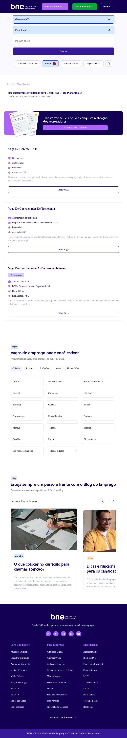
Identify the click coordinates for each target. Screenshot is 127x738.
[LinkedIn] (48, 633)
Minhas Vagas (53, 676)
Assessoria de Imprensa (63, 717)
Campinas (53, 393)
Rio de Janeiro (55, 416)
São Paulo (88, 393)
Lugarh (86, 688)
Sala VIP (15, 688)
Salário (50, 63)
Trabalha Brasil (90, 701)
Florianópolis (90, 439)
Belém (87, 404)
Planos (50, 688)
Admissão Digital (55, 652)
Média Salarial (17, 676)
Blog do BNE (89, 658)
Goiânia (52, 404)
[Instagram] (63, 633)
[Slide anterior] (103, 501)
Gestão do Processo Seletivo (60, 670)
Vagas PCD (93, 63)
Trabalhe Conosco (91, 682)
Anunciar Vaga (54, 658)
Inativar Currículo (19, 670)
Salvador (17, 404)
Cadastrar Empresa (55, 664)
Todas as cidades (56, 451)
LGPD (86, 676)
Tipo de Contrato (27, 63)
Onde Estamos (90, 670)
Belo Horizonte (55, 381)
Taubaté (52, 428)
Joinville (17, 393)
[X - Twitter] (71, 633)
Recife (51, 439)
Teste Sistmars (17, 707)
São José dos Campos (23, 451)
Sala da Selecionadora (57, 694)
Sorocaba (88, 428)
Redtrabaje (88, 707)
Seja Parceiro (53, 701)
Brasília (16, 439)
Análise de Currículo (20, 664)
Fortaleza (88, 416)
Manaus (16, 428)
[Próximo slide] (112, 501)
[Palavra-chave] (63, 41)
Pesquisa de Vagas (19, 682)
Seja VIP (15, 694)
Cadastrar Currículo (20, 658)
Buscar (63, 51)
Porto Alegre (18, 416)
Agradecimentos (91, 652)
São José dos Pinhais (93, 381)
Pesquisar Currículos (56, 682)
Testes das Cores (18, 701)
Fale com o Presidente (93, 664)
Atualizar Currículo (20, 652)
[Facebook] (56, 633)
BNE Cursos (89, 694)
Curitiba (16, 381)
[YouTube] (78, 633)
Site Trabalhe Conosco (57, 707)
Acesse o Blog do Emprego (24, 501)
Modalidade (71, 63)
